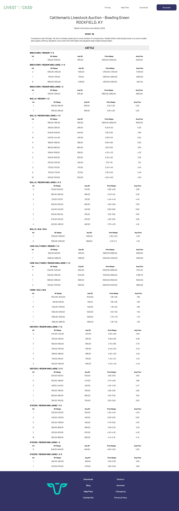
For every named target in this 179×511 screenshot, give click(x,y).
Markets (120, 479)
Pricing (108, 7)
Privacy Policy (120, 497)
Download (143, 7)
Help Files (125, 7)
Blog (88, 485)
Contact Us (88, 497)
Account (121, 485)
